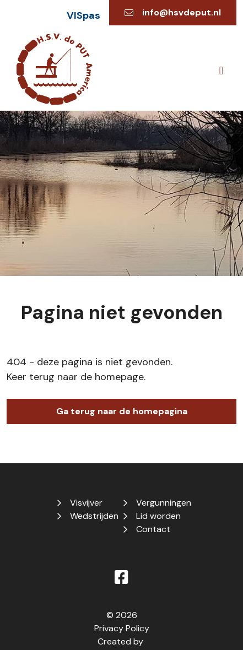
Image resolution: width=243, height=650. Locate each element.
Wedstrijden (94, 516)
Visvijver (86, 502)
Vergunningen (163, 502)
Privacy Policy (121, 628)
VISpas (83, 15)
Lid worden (158, 516)
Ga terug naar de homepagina (121, 411)
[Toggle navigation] (221, 70)
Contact (153, 529)
